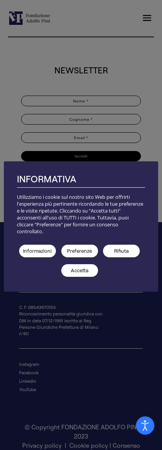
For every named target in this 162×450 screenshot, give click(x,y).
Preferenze (79, 251)
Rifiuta (121, 251)
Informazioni (37, 251)
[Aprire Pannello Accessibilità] (145, 425)
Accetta (79, 270)
